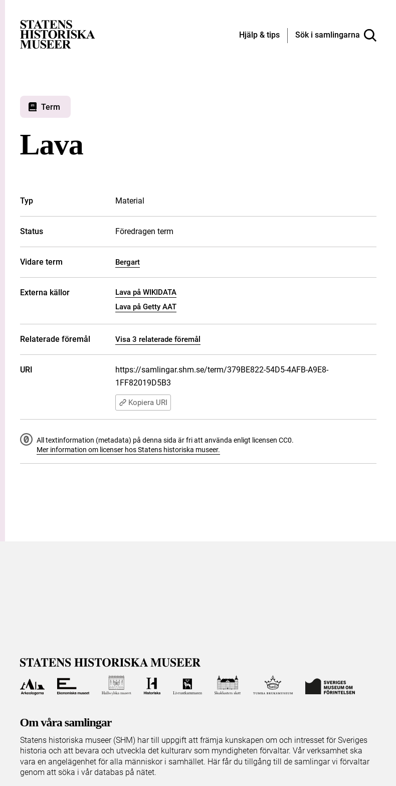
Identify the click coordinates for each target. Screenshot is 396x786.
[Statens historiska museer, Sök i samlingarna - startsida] (57, 34)
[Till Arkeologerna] (32, 685)
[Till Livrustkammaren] (187, 685)
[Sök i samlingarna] (335, 35)
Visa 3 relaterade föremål (158, 339)
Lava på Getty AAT (145, 306)
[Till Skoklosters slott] (228, 685)
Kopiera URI (143, 402)
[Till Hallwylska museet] (116, 685)
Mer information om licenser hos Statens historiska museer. (128, 450)
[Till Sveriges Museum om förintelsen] (330, 685)
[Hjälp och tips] (259, 36)
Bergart (127, 262)
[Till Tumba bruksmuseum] (273, 685)
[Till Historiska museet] (152, 685)
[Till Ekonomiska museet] (73, 685)
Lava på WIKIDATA (145, 292)
